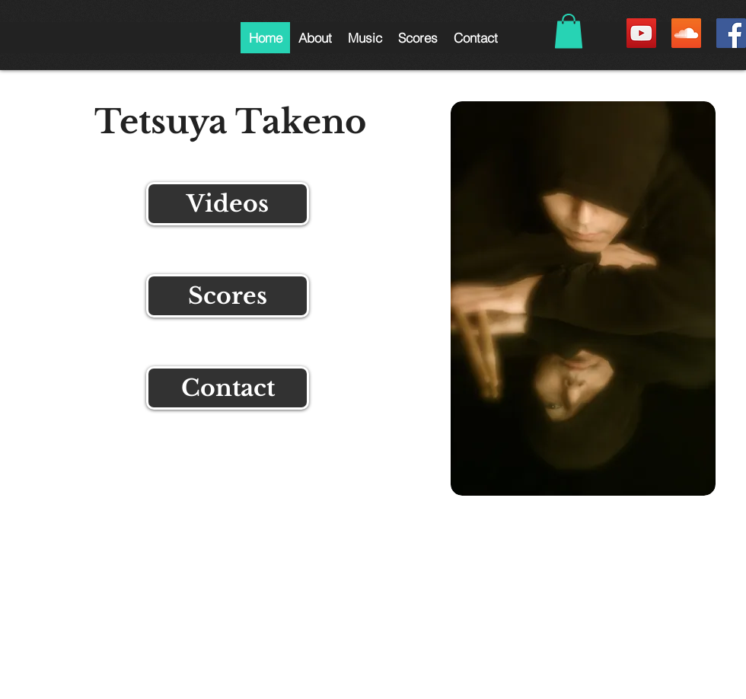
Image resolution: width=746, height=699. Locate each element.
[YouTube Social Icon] (641, 33)
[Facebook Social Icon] (731, 33)
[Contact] (227, 388)
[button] (315, 37)
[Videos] (227, 203)
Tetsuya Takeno (230, 121)
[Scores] (227, 296)
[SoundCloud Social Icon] (686, 33)
